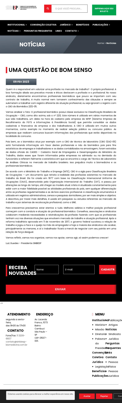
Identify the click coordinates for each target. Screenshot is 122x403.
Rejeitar (105, 396)
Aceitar (87, 396)
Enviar (60, 289)
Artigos (113, 325)
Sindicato (115, 334)
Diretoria (100, 334)
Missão (99, 329)
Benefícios (82, 24)
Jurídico (66, 24)
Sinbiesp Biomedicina (23, 8)
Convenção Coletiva (43, 24)
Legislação (102, 366)
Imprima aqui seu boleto (104, 10)
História (100, 325)
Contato (72, 30)
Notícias (14, 30)
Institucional (17, 24)
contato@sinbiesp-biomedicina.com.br (16, 343)
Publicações (101, 24)
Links (58, 30)
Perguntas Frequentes (38, 30)
